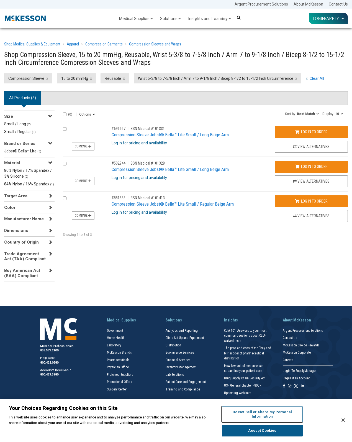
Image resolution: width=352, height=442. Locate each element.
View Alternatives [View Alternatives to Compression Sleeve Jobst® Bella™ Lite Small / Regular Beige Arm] (311, 216)
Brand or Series (19, 143)
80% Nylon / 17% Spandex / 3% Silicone (28, 173)
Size (8, 116)
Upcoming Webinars (237, 393)
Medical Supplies (136, 18)
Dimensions (16, 230)
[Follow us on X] (296, 386)
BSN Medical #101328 (148, 163)
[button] (302, 113)
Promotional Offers (119, 382)
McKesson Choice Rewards (301, 345)
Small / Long (17, 124)
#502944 (118, 163)
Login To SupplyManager (300, 371)
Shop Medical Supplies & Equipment (32, 44)
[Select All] (64, 114)
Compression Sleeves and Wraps (155, 44)
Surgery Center (117, 389)
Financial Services (178, 360)
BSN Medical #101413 (148, 198)
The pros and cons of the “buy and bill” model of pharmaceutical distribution (247, 353)
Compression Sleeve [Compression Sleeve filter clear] (26, 78)
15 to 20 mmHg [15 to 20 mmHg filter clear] (74, 78)
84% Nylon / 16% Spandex (29, 184)
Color (10, 207)
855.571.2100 (49, 350)
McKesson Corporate (297, 352)
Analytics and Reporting (182, 331)
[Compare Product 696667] (64, 129)
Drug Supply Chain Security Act (244, 378)
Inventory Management (181, 367)
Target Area (15, 195)
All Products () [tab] (22, 98)
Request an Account (296, 378)
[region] (176, 420)
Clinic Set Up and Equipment (185, 338)
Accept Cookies (262, 430)
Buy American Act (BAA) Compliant (22, 273)
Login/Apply (328, 18)
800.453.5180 (49, 374)
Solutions (170, 18)
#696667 (118, 128)
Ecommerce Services (180, 352)
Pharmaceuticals (118, 360)
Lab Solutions (175, 375)
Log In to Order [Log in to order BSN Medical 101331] (311, 132)
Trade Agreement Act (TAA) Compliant (25, 256)
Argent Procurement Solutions (261, 4)
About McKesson (308, 4)
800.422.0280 (49, 362)
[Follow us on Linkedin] (302, 386)
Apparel (73, 44)
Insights (231, 320)
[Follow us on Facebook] (284, 386)
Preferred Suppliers (120, 375)
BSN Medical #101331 (148, 128)
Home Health (116, 338)
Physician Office (118, 367)
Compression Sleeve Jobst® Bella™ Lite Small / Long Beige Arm (170, 134)
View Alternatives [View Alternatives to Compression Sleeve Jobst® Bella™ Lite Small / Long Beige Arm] (311, 146)
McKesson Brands (119, 352)
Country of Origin (21, 242)
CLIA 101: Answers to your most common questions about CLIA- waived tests (245, 336)
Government (115, 331)
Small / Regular (20, 131)
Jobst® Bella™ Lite (22, 151)
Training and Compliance (183, 389)
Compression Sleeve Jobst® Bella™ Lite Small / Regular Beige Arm (173, 204)
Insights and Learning (209, 18)
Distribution (173, 345)
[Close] (343, 420)
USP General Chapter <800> (242, 385)
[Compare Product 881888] (64, 198)
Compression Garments (104, 44)
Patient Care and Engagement (186, 382)
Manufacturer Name (24, 218)
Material (12, 162)
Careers (288, 360)
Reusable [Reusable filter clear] (113, 78)
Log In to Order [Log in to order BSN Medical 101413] (311, 201)
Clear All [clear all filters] (317, 78)
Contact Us (338, 4)
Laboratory (114, 345)
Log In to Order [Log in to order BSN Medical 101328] (311, 166)
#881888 (118, 198)
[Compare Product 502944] (64, 163)
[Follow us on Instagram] (289, 386)
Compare (83, 146)
